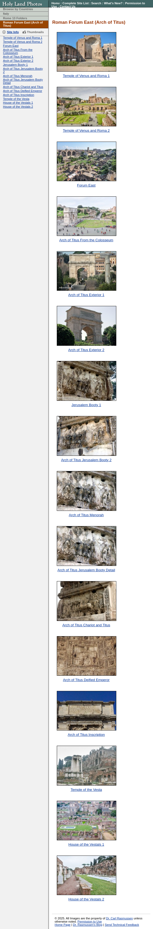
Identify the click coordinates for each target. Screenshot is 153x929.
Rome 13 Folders (15, 18)
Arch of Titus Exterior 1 (18, 56)
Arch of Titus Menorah (17, 75)
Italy (6, 13)
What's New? (113, 3)
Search (96, 3)
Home (55, 3)
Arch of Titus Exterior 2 (18, 60)
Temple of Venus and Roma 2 (22, 41)
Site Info (13, 32)
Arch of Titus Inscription (18, 94)
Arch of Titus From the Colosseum (17, 51)
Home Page (62, 924)
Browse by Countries (18, 9)
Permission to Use (89, 921)
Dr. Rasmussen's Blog (87, 924)
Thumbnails (35, 32)
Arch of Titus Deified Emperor (22, 90)
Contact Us (67, 6)
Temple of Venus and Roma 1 (22, 37)
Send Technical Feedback (122, 924)
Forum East (10, 45)
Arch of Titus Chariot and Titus (23, 86)
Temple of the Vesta (16, 98)
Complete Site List (75, 3)
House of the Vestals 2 (18, 106)
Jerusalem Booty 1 (15, 64)
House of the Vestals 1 (18, 102)
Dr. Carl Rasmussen (119, 918)
